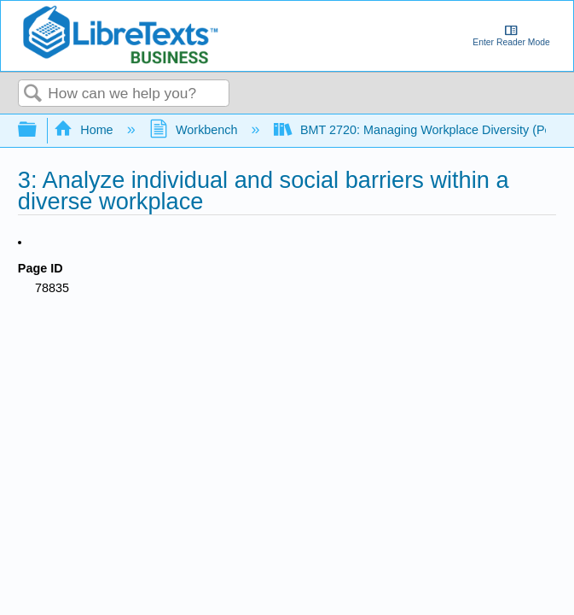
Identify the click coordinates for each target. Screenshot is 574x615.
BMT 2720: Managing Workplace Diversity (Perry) (424, 130)
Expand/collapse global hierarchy (38, 130)
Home (85, 130)
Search (33, 94)
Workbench (195, 130)
